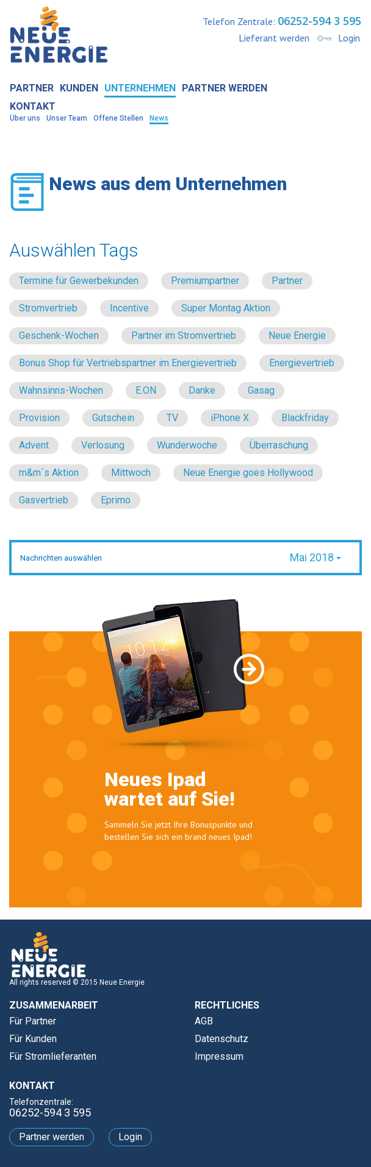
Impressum (219, 1056)
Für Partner (32, 1021)
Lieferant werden (274, 38)
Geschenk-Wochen (59, 335)
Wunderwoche (187, 445)
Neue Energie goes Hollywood (248, 472)
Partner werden (224, 88)
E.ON (145, 390)
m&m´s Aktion (49, 472)
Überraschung (279, 445)
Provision (39, 418)
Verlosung (102, 445)
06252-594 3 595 (319, 20)
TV (172, 418)
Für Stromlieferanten (52, 1056)
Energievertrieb (301, 363)
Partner (32, 88)
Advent (34, 445)
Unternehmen (140, 88)
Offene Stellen (118, 118)
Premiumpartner (205, 280)
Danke (202, 390)
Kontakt (33, 106)
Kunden (79, 88)
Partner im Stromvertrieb (183, 335)
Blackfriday (305, 418)
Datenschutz (221, 1039)
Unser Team (66, 118)
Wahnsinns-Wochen (61, 390)
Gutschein (113, 418)
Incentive (129, 308)
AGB (204, 1021)
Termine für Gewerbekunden (79, 280)
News (158, 118)
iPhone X (230, 418)
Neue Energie (297, 335)
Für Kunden (33, 1039)
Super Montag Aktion (225, 308)
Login (349, 38)
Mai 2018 (315, 557)
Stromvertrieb (48, 308)
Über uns (25, 118)
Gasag (261, 390)
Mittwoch (131, 472)
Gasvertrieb (43, 500)
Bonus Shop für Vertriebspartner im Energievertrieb (128, 363)
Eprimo (116, 500)
